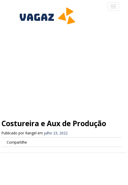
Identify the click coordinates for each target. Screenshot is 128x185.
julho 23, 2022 (56, 133)
